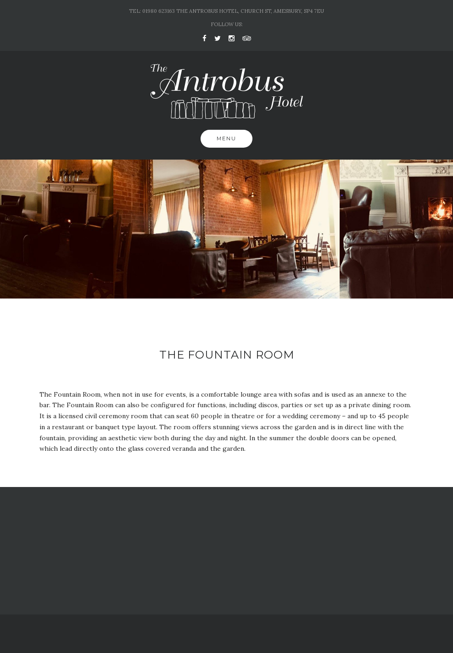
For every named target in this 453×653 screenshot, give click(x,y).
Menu (226, 138)
